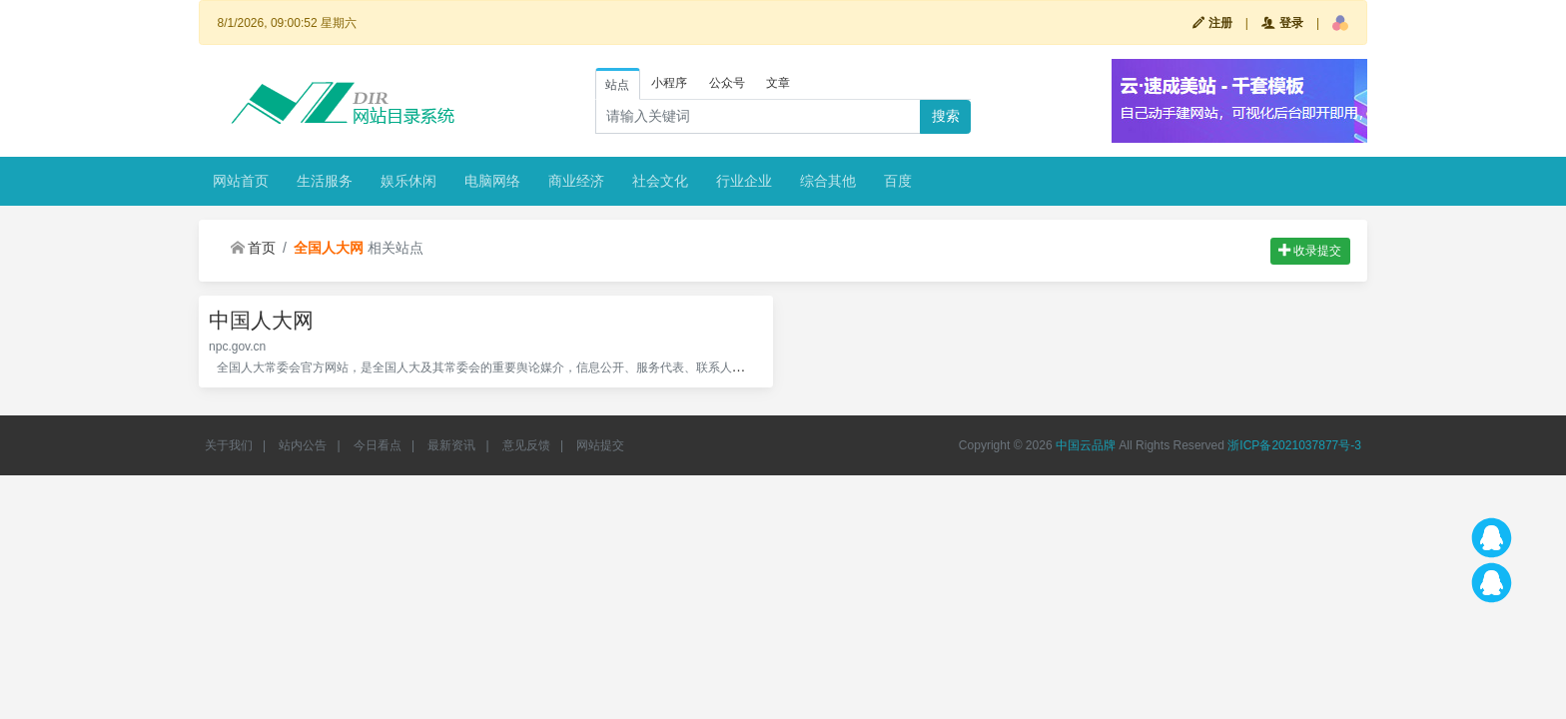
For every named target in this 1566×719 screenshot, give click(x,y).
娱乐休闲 (408, 181)
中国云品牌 (1086, 445)
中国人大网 (261, 320)
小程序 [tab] (669, 83)
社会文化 (660, 181)
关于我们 (229, 445)
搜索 (946, 116)
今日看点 (377, 445)
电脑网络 (492, 181)
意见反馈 (526, 445)
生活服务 (325, 181)
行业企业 (744, 181)
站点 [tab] (617, 85)
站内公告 (303, 445)
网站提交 (600, 445)
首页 (254, 248)
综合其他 (828, 181)
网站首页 (241, 181)
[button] (1340, 23)
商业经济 (576, 181)
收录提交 (1309, 251)
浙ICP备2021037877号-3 (1294, 445)
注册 (1211, 23)
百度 (898, 181)
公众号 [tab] (727, 83)
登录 (1281, 23)
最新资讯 (451, 445)
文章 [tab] (778, 83)
